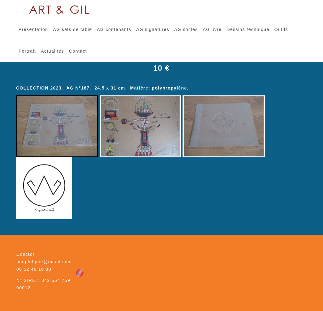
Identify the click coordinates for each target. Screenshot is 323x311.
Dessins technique (247, 29)
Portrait (27, 51)
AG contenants (114, 29)
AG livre (212, 29)
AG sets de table (72, 29)
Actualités (52, 51)
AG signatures (152, 29)
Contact (78, 51)
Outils (281, 29)
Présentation (33, 29)
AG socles (186, 29)
